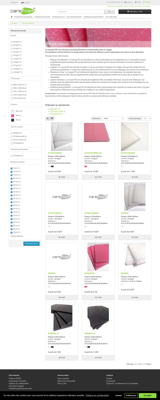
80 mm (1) (15, 219)
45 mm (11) (16, 195)
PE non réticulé (58, 17)
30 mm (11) (16, 185)
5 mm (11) (15, 168)
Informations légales (16, 386)
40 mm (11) (16, 192)
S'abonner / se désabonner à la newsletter (122, 383)
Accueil (14, 23)
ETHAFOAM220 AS (93, 153)
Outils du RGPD (15, 378)
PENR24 (124, 213)
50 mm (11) (16, 199)
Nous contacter (63, 378)
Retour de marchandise (66, 381)
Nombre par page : (135, 118)
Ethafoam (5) (16, 133)
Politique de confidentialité (18, 383)
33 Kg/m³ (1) (16, 52)
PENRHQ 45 (89, 334)
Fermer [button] (119, 395)
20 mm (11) (16, 178)
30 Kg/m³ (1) (16, 49)
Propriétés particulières (19, 149)
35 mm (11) (16, 189)
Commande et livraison (17, 381)
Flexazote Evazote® (42, 17)
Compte (109, 378)
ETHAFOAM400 (128, 153)
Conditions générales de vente (20, 388)
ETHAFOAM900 (91, 213)
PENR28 (51, 273)
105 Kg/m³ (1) (16, 69)
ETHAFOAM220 (55, 153)
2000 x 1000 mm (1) (18, 85)
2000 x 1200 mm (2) (18, 88)
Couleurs (13, 104)
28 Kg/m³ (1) (16, 45)
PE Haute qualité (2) (18, 137)
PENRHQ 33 (53, 334)
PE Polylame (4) (17, 143)
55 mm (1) (15, 202)
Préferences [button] (131, 395)
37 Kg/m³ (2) (16, 59)
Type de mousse (16, 127)
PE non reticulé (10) (18, 140)
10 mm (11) (16, 172)
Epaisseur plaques (17, 162)
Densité (13, 36)
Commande (110, 381)
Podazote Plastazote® (23, 17)
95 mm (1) (15, 229)
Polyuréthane (111, 17)
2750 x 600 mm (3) (18, 98)
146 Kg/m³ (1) (16, 72)
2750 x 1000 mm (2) (18, 92)
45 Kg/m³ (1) (16, 62)
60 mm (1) (15, 205)
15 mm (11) (16, 175)
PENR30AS (89, 273)
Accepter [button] (148, 395)
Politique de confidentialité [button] (97, 395)
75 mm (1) (15, 216)
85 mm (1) (15, 222)
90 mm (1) (15, 226)
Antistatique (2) (17, 156)
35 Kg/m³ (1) (16, 55)
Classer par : (96, 118)
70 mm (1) (15, 212)
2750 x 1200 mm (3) (18, 95)
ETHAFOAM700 (55, 213)
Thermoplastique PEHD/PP (93, 17)
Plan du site (62, 383)
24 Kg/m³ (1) (16, 42)
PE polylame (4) (56, 114)
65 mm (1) (15, 209)
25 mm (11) (16, 182)
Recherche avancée (31, 243)
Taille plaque (15, 78)
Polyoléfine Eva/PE (73, 17)
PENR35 (124, 273)
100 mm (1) (16, 232)
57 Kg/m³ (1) (16, 66)
